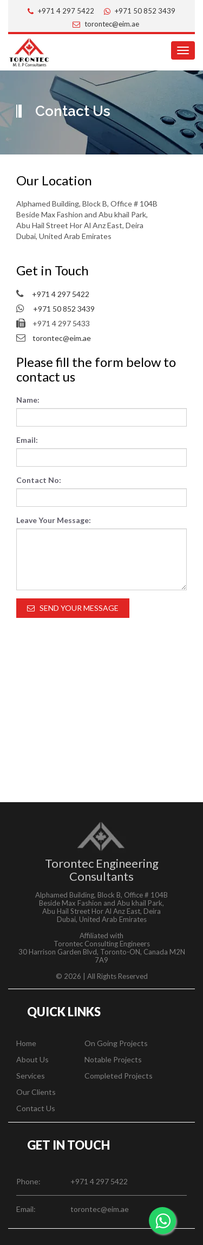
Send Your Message (73, 607)
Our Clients (36, 1091)
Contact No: (38, 480)
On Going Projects (116, 1043)
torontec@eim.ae (111, 24)
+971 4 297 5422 (66, 11)
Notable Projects (113, 1059)
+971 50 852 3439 (145, 11)
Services (30, 1075)
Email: (27, 439)
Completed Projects (118, 1075)
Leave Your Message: (53, 520)
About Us (32, 1059)
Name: (28, 399)
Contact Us (35, 1108)
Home (26, 1043)
